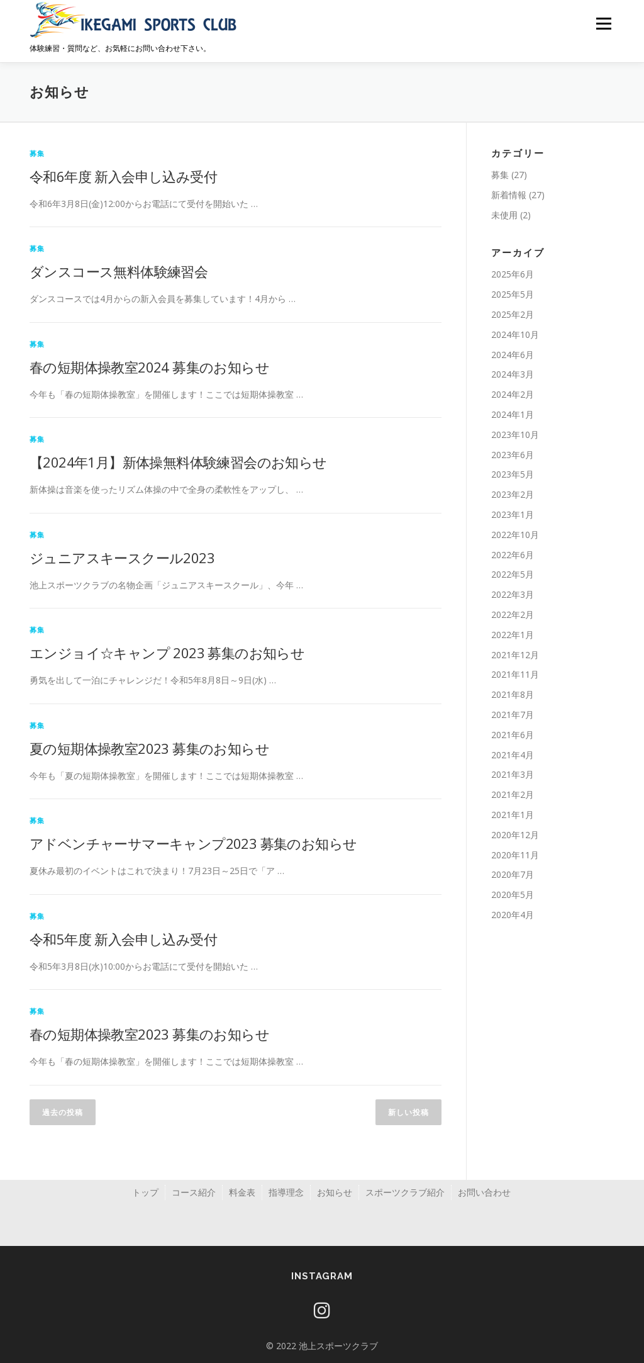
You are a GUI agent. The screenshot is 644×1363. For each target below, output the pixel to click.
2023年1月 (512, 514)
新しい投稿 (408, 1112)
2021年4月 (512, 755)
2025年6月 (512, 274)
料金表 (242, 1192)
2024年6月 (512, 355)
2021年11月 (515, 674)
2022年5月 (512, 574)
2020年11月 (515, 855)
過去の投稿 (62, 1112)
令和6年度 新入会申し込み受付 (123, 176)
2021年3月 (512, 774)
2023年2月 (512, 494)
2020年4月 (512, 915)
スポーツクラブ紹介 (405, 1192)
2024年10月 (515, 334)
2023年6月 (512, 455)
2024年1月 (512, 414)
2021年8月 (512, 694)
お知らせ (334, 1192)
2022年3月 (512, 594)
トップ (145, 1192)
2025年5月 (512, 294)
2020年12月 (515, 835)
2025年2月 (512, 314)
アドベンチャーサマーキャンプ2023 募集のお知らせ (193, 843)
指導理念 (286, 1192)
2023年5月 (512, 474)
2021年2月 (512, 794)
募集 (37, 153)
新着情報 (508, 195)
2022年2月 (512, 614)
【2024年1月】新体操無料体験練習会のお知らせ (178, 461)
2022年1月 (512, 635)
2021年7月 (512, 715)
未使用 (504, 215)
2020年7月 (512, 874)
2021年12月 (515, 655)
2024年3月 (512, 374)
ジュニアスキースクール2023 (122, 557)
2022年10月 (515, 535)
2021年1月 (512, 815)
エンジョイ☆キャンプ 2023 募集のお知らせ (167, 652)
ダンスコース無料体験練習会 (119, 271)
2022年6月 (512, 555)
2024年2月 (512, 394)
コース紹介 (194, 1192)
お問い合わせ (484, 1192)
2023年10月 (515, 434)
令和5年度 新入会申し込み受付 (123, 938)
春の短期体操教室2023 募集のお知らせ (149, 1033)
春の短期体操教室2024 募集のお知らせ (149, 366)
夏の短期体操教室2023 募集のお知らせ (149, 748)
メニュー (603, 24)
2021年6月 (512, 735)
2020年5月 (512, 894)
